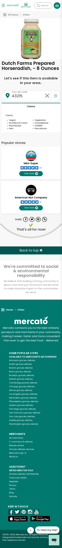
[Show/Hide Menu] (3, 5)
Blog (11, 492)
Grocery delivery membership (24, 474)
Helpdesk (13, 481)
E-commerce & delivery (21, 441)
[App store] (18, 519)
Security (13, 496)
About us (13, 456)
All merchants (16, 438)
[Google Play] (40, 518)
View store (31, 173)
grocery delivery (22, 360)
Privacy (12, 485)
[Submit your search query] (38, 5)
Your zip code (19, 91)
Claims (31, 106)
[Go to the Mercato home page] (13, 4)
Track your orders (18, 477)
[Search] (43, 5)
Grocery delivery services (21, 449)
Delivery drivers (16, 445)
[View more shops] (26, 5)
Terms (12, 488)
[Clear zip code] (47, 96)
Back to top (31, 250)
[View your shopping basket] (57, 5)
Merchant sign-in (18, 453)
